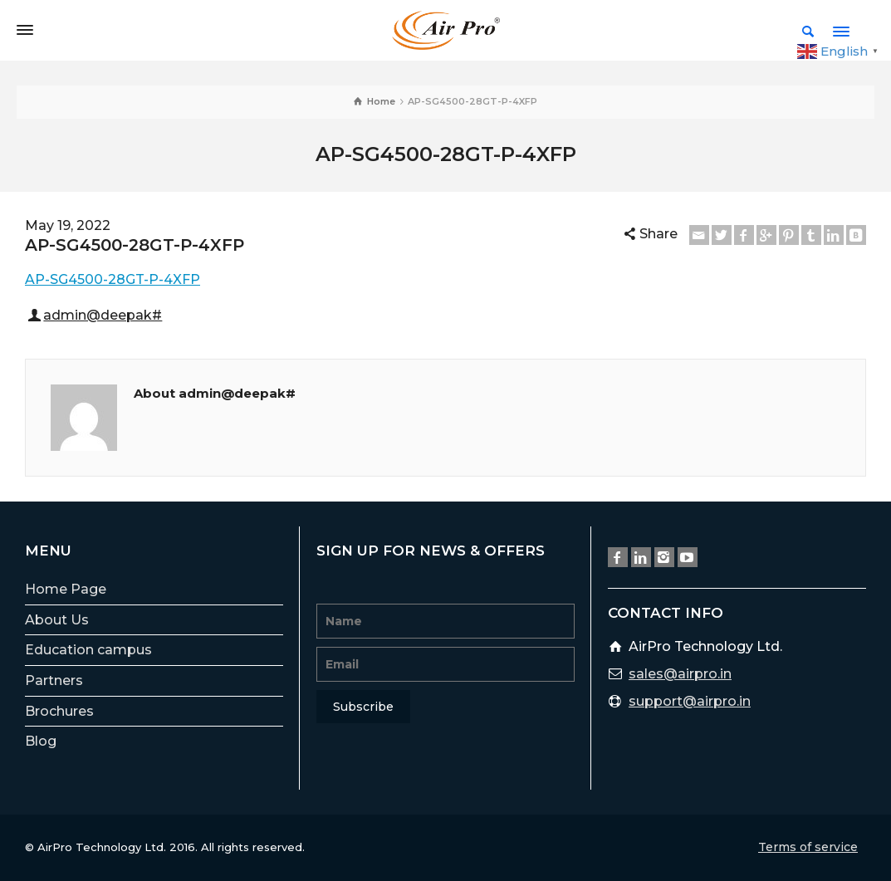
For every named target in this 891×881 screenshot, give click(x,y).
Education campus (88, 650)
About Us (57, 620)
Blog (40, 741)
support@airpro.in (690, 701)
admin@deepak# (102, 315)
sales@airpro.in (680, 674)
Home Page (65, 589)
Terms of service (808, 846)
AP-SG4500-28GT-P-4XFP (112, 279)
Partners (54, 680)
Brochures (59, 711)
